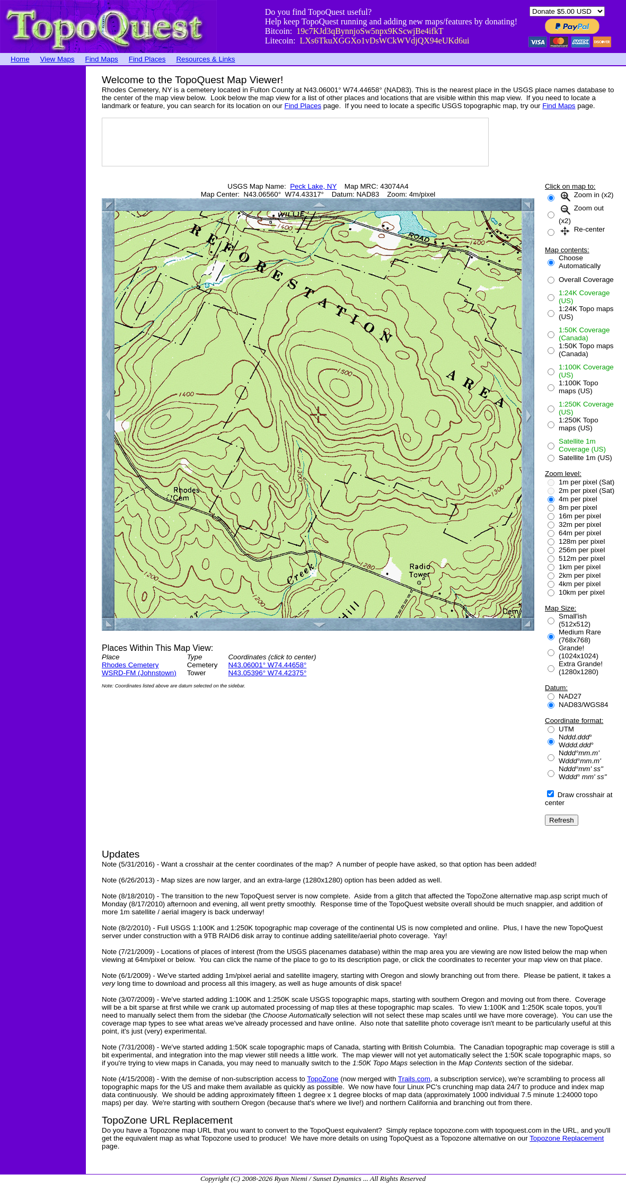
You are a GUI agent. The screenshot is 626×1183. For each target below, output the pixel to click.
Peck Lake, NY (313, 186)
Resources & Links (205, 59)
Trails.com (414, 1079)
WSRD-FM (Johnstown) (139, 673)
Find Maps (101, 59)
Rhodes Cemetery (130, 665)
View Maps (57, 59)
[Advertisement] (42, 225)
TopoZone (322, 1079)
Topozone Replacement (567, 1138)
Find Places (147, 59)
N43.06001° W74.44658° (267, 665)
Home (20, 59)
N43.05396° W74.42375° (267, 673)
